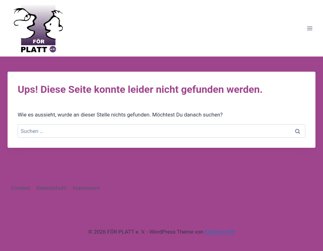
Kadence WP (220, 232)
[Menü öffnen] (309, 28)
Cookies (20, 188)
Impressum (86, 188)
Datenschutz (52, 188)
